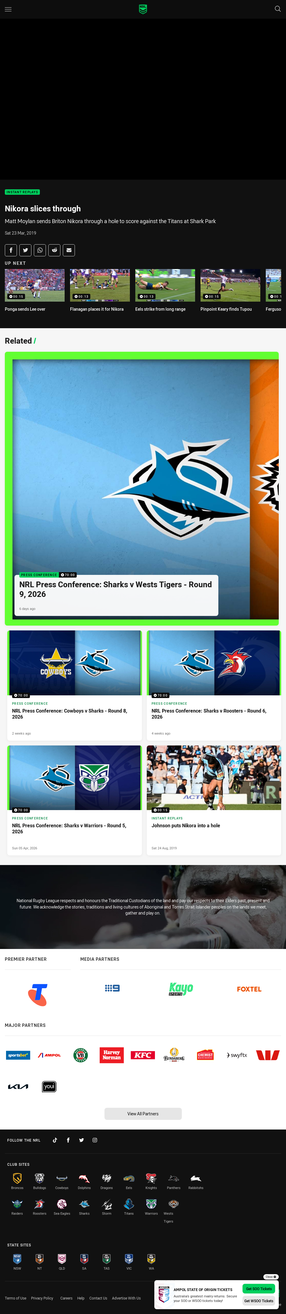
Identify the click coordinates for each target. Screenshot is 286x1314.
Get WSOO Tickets (258, 1300)
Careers (66, 1298)
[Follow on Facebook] (68, 1140)
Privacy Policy (42, 1298)
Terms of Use (15, 1298)
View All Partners (143, 1114)
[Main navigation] (8, 9)
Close (271, 1277)
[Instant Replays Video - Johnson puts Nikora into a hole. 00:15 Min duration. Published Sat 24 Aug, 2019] (214, 800)
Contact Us (98, 1298)
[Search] (278, 9)
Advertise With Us (126, 1298)
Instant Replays (22, 192)
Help (81, 1298)
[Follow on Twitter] (81, 1140)
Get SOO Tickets (259, 1288)
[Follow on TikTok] (55, 1140)
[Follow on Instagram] (94, 1140)
